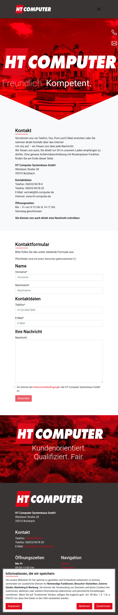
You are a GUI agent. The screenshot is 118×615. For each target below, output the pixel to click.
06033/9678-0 (34, 538)
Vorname (21, 272)
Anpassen (14, 606)
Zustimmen (103, 606)
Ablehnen (84, 606)
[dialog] (59, 590)
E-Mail (19, 318)
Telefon (20, 304)
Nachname (22, 285)
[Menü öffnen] (99, 9)
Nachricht (21, 337)
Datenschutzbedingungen (47, 387)
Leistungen (67, 567)
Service (65, 563)
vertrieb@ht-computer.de (39, 546)
